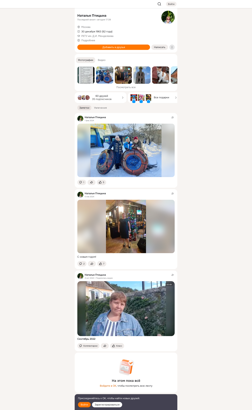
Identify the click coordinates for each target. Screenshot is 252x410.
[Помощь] (35, 60)
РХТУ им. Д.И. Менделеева (97, 36)
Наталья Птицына (91, 16)
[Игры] (64, 45)
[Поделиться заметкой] (92, 182)
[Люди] (50, 30)
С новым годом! (86, 256)
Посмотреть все (126, 87)
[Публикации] (35, 30)
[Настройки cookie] (50, 405)
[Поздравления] (50, 45)
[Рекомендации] (50, 60)
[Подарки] (35, 45)
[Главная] (35, 16)
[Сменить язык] (50, 391)
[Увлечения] (50, 16)
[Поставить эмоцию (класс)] (101, 182)
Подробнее (88, 40)
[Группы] (64, 16)
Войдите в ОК (108, 385)
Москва (85, 27)
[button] (85, 60)
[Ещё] (50, 384)
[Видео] (64, 30)
